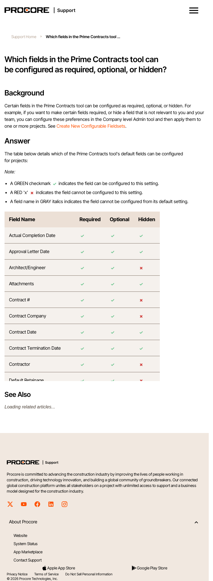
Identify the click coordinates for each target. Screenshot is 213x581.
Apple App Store (58, 568)
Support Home (23, 36)
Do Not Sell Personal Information (88, 574)
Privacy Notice (17, 574)
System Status (26, 543)
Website (20, 535)
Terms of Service (46, 574)
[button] (194, 10)
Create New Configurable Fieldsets (91, 126)
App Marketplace (28, 551)
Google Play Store (149, 568)
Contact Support (28, 560)
